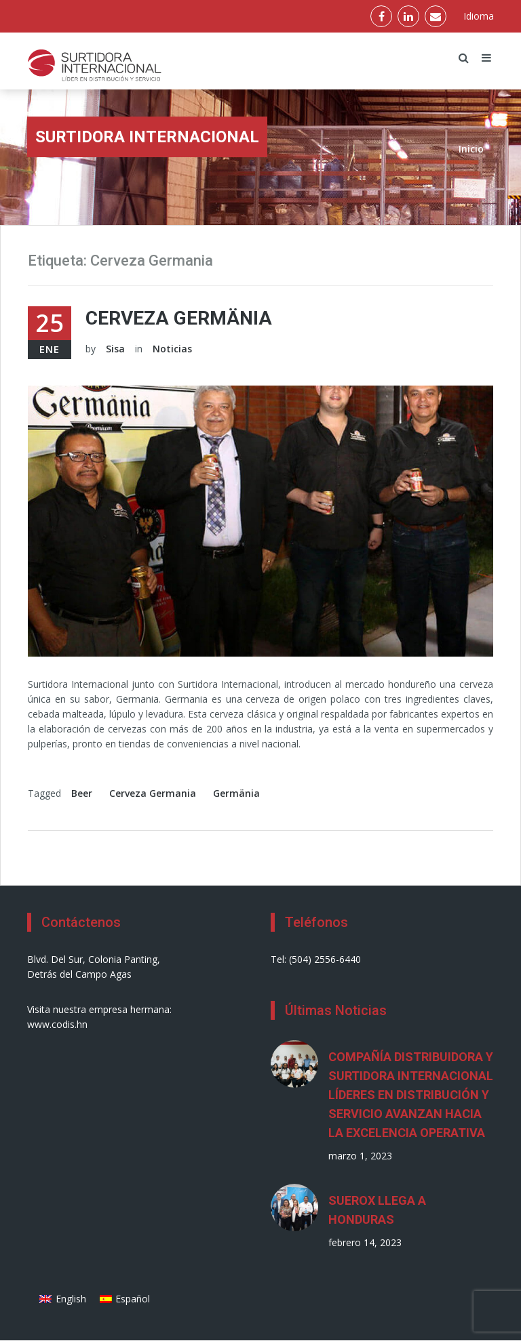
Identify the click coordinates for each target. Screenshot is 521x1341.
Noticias (172, 348)
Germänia (236, 793)
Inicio (471, 148)
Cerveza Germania (152, 793)
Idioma (478, 15)
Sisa (115, 348)
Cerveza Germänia (178, 318)
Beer (81, 793)
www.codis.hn (57, 1024)
